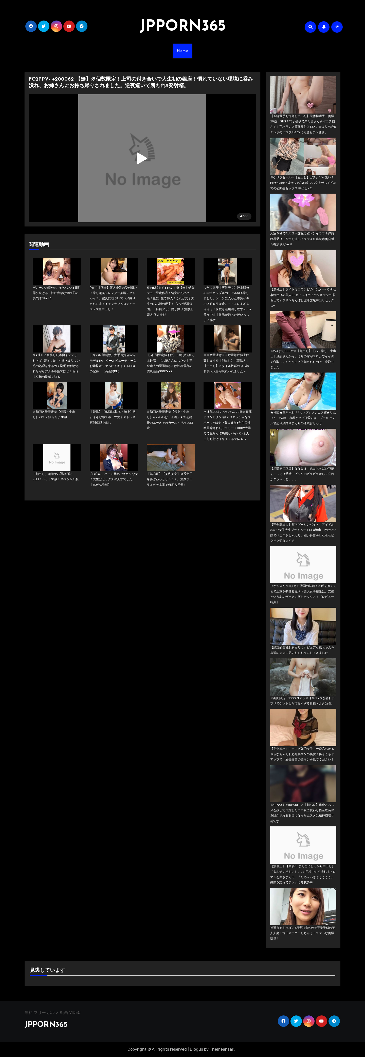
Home (182, 51)
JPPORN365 (182, 26)
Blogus (196, 1049)
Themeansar (221, 1049)
